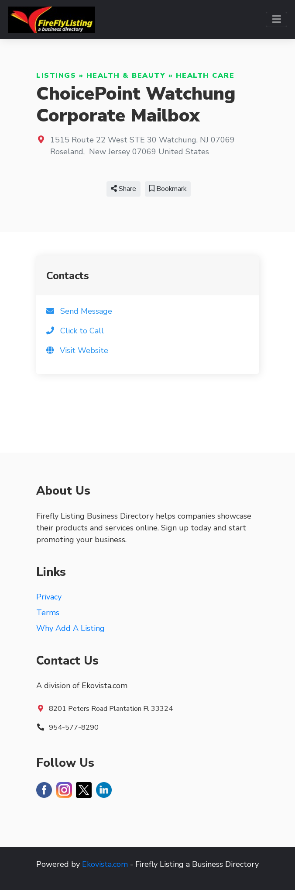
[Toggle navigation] (276, 19)
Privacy (49, 597)
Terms (47, 612)
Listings (56, 75)
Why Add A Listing (70, 628)
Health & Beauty (126, 75)
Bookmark (167, 189)
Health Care (205, 75)
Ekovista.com (105, 864)
